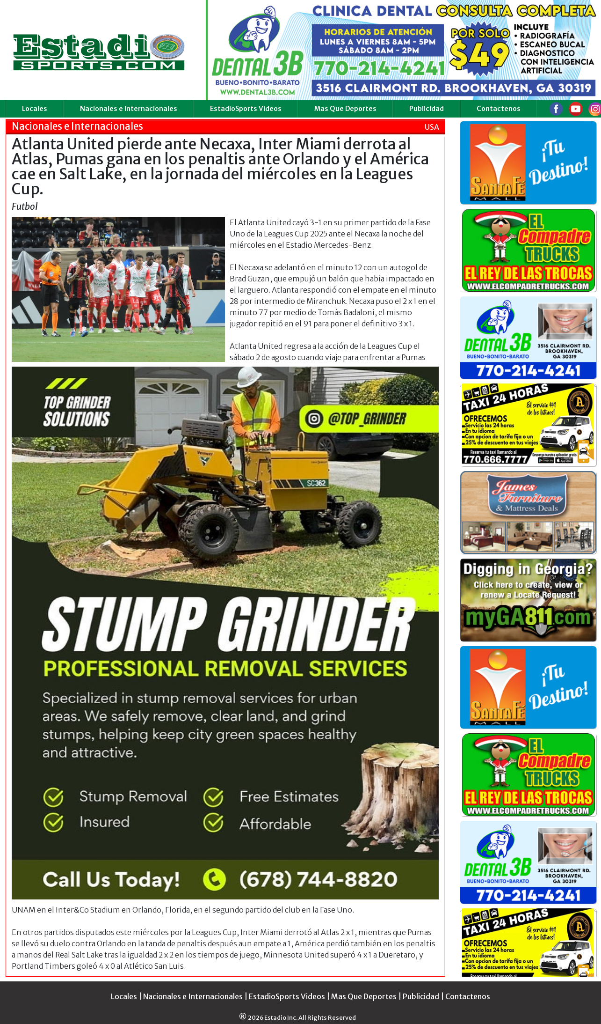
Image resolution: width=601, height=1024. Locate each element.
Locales (34, 108)
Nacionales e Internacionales (128, 108)
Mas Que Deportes (345, 108)
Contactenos (499, 108)
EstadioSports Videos (246, 108)
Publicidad (426, 108)
